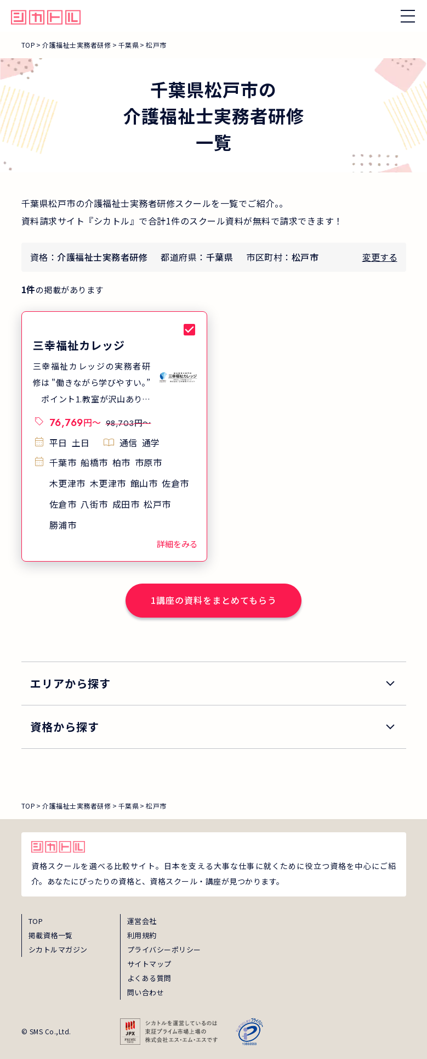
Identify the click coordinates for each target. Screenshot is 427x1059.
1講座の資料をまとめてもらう (214, 600)
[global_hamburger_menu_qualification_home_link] (46, 16)
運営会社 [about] (142, 921)
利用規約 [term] (142, 935)
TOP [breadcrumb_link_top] (28, 44)
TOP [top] (36, 921)
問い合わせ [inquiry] (145, 992)
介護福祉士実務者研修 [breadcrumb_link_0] (76, 44)
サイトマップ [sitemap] (149, 964)
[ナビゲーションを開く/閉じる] (408, 16)
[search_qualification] (213, 726)
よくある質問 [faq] (149, 978)
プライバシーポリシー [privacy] (164, 949)
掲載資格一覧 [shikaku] (51, 935)
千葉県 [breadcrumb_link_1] (128, 44)
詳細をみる (177, 544)
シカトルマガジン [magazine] (58, 949)
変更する (379, 257)
